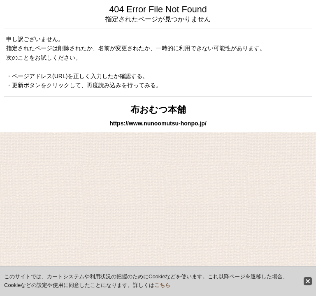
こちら (162, 285)
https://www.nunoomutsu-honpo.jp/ (158, 123)
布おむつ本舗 (158, 109)
